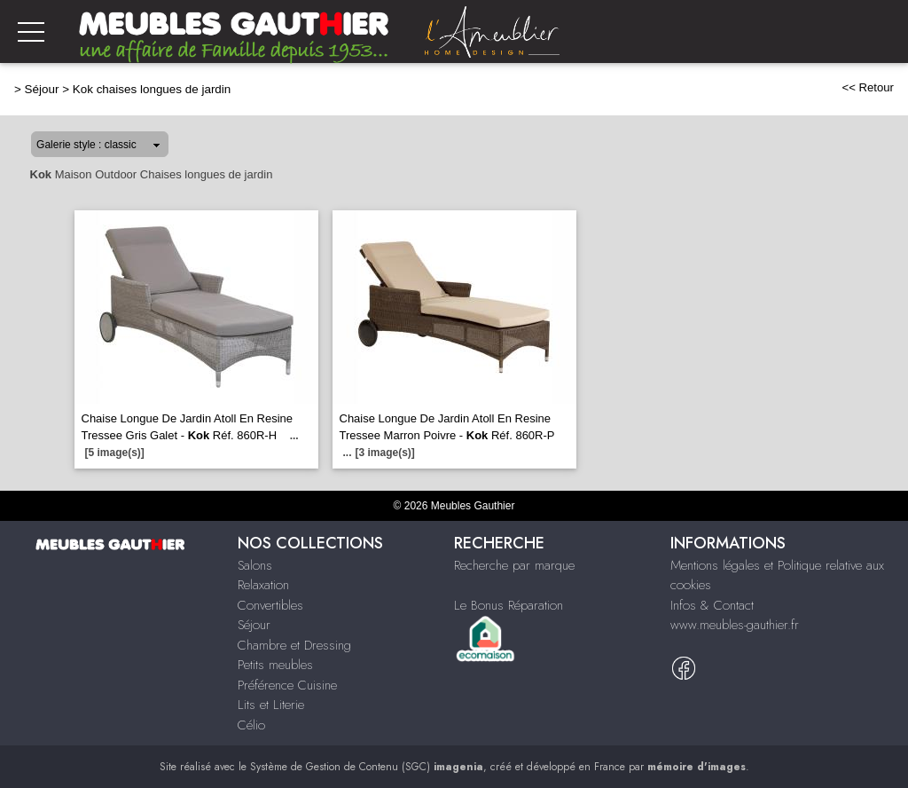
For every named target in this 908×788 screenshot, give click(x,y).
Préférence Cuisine (287, 685)
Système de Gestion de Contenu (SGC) (366, 767)
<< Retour (867, 87)
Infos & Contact (712, 605)
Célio (251, 725)
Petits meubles (275, 664)
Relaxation (263, 585)
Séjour (42, 89)
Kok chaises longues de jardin (152, 89)
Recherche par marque (514, 565)
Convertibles (270, 605)
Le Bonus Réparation (508, 605)
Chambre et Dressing (294, 645)
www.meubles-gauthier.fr (734, 624)
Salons (255, 565)
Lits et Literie (271, 704)
